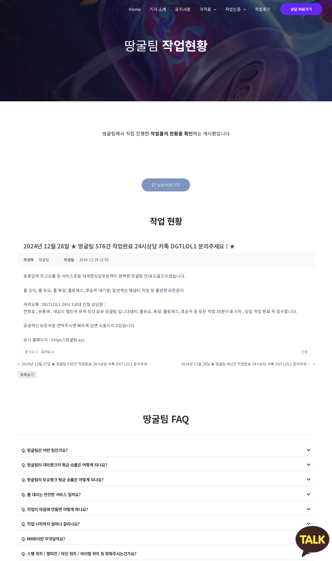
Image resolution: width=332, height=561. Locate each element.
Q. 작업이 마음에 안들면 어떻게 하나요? (57, 508)
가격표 (209, 9)
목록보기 (27, 374)
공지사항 (184, 9)
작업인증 (236, 9)
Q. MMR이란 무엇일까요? (44, 537)
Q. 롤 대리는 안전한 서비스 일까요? (53, 494)
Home (137, 9)
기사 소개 (160, 9)
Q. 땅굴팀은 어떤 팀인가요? (46, 450)
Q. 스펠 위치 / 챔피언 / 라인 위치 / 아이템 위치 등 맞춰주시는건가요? (82, 552)
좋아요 (31, 351)
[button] (166, 450)
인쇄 (304, 351)
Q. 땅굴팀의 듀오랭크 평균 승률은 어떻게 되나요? (65, 479)
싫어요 (47, 351)
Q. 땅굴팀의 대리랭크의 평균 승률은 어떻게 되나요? (67, 465)
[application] (215, 9)
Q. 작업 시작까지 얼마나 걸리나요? (52, 523)
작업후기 (263, 9)
